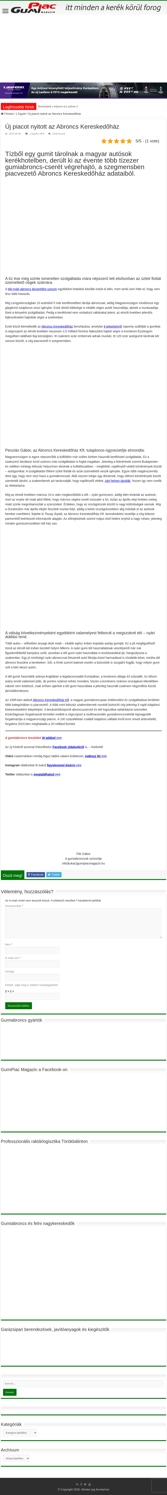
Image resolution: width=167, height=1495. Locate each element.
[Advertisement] (83, 47)
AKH (41, 133)
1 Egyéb (21, 113)
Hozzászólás (14, 906)
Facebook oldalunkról (68, 747)
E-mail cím (12, 958)
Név (8, 944)
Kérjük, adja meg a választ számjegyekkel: (31, 985)
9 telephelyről (113, 326)
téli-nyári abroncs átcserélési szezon (32, 289)
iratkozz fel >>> (96, 756)
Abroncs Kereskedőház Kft (51, 700)
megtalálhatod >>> (46, 774)
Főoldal (7, 113)
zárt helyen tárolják (117, 481)
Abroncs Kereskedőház (57, 326)
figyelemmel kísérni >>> (64, 765)
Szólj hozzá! (58, 133)
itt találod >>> (52, 738)
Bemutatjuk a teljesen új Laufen (56, 106)
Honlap (9, 971)
